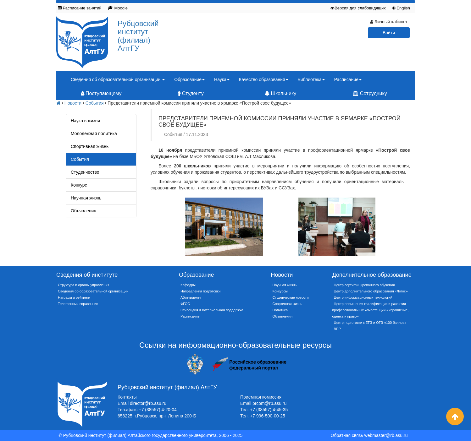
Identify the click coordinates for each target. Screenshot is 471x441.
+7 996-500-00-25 (267, 415)
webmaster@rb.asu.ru (386, 435)
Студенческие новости (291, 297)
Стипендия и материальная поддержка (211, 310)
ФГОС (185, 304)
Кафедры (188, 285)
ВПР (337, 329)
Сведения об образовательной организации (93, 291)
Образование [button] (189, 79)
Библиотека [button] (311, 79)
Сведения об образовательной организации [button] (118, 79)
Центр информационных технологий (363, 297)
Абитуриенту (190, 297)
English (401, 8)
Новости (72, 103)
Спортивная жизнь (89, 146)
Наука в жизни (85, 120)
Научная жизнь (86, 197)
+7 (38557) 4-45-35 (269, 409)
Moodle (118, 8)
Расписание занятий (80, 8)
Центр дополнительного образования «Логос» (371, 291)
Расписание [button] (348, 79)
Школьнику (280, 93)
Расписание (190, 316)
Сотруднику (370, 93)
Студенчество (85, 172)
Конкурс (79, 185)
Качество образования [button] (263, 79)
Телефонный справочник (78, 304)
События (95, 103)
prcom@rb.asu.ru (269, 403)
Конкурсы (280, 291)
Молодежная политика (94, 133)
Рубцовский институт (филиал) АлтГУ (138, 35)
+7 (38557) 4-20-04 (158, 409)
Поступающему (101, 93)
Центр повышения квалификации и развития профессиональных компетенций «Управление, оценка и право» (370, 310)
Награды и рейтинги (74, 297)
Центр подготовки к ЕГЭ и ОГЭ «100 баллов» (370, 322)
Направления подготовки (200, 291)
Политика (280, 310)
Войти (389, 32)
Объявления (83, 210)
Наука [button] (222, 79)
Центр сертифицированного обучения (364, 285)
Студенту (191, 93)
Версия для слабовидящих (358, 8)
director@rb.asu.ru (148, 403)
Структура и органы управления (83, 285)
